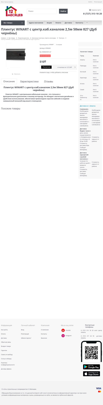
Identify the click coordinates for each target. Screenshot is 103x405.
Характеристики (29, 81)
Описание (9, 81)
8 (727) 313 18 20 (87, 330)
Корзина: (96, 10)
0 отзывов (59, 44)
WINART (51, 44)
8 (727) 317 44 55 (88, 336)
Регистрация (98, 2)
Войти (90, 2)
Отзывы (48, 81)
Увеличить (17, 74)
